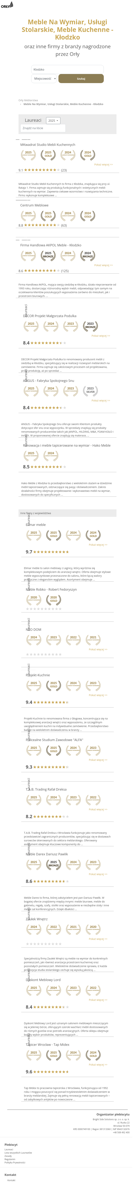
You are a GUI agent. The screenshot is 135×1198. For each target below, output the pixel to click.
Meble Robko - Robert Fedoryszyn (51, 589)
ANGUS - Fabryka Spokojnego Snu (48, 380)
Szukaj (81, 78)
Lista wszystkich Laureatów (18, 1152)
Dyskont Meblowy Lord (43, 980)
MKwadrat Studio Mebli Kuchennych (47, 144)
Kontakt (11, 1180)
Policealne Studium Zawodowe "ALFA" (54, 740)
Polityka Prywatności (15, 1162)
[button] (66, 164)
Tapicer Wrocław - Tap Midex (47, 1044)
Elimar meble (36, 524)
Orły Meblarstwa (28, 100)
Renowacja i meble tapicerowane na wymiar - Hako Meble (67, 445)
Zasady (8, 1156)
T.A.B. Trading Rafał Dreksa (46, 789)
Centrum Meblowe (34, 205)
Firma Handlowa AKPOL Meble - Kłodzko (50, 245)
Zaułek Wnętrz (37, 919)
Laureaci (9, 1149)
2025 (52, 121)
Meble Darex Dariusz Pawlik (47, 854)
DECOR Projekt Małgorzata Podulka (49, 316)
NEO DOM (33, 629)
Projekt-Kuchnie (38, 675)
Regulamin (10, 1159)
